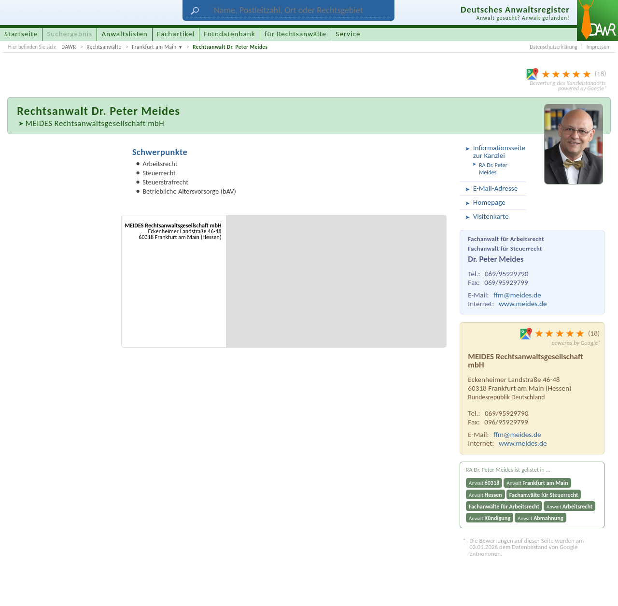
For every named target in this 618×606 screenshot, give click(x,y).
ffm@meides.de (517, 295)
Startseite (21, 33)
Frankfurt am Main (154, 46)
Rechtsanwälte (103, 46)
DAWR (68, 46)
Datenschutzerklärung (553, 46)
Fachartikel (176, 33)
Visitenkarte (491, 216)
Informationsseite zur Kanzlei (498, 151)
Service (348, 33)
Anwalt (484, 482)
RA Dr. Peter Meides (493, 168)
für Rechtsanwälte (295, 33)
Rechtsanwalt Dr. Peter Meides (230, 46)
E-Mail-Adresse (495, 188)
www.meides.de (523, 303)
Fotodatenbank (229, 33)
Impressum (599, 46)
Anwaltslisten (125, 33)
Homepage (489, 202)
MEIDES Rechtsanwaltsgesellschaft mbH (95, 123)
